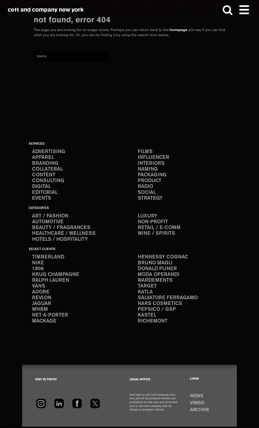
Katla (145, 293)
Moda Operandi (159, 275)
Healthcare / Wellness (64, 234)
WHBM (40, 310)
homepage (178, 30)
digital (41, 187)
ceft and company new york (46, 10)
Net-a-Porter (50, 316)
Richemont (153, 322)
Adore (41, 293)
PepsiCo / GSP (157, 310)
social (147, 193)
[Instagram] (41, 405)
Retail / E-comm (159, 228)
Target (147, 287)
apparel (43, 157)
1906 (38, 269)
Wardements (155, 281)
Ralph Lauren (51, 281)
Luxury (148, 216)
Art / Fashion (50, 216)
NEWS (197, 397)
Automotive (48, 222)
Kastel (147, 316)
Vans (39, 287)
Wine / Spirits (157, 234)
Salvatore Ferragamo (168, 299)
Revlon (42, 299)
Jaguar (41, 305)
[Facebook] (77, 405)
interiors (151, 163)
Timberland (48, 257)
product (150, 181)
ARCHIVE (200, 411)
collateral (47, 169)
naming (148, 169)
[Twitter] (95, 405)
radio (145, 187)
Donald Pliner (158, 269)
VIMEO (197, 404)
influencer (154, 157)
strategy (150, 198)
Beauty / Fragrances (61, 228)
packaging (152, 175)
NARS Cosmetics (160, 305)
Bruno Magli (155, 263)
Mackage (44, 322)
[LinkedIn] (59, 405)
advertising (49, 151)
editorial (45, 193)
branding (45, 163)
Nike (38, 263)
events (42, 198)
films (145, 151)
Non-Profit (153, 222)
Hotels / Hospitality (60, 240)
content (44, 175)
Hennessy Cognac (163, 257)
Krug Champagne (56, 275)
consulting (48, 181)
